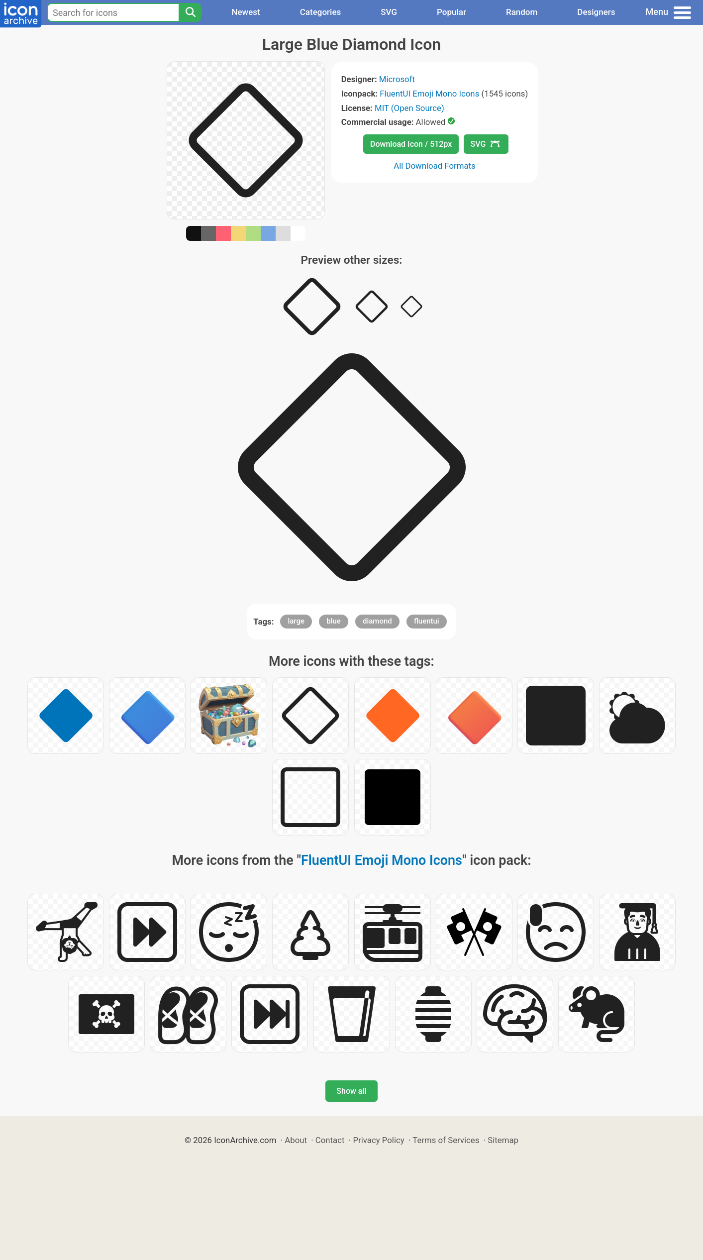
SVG (389, 12)
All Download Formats (435, 166)
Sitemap (503, 1140)
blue (333, 621)
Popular (451, 12)
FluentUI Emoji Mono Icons (429, 94)
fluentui (426, 621)
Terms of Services (445, 1140)
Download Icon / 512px (411, 144)
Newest (245, 12)
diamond (377, 621)
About (296, 1140)
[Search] (190, 12)
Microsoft (397, 79)
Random (521, 12)
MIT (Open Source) (409, 108)
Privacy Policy (378, 1140)
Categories (320, 12)
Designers (596, 12)
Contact (330, 1140)
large (296, 621)
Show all (351, 1091)
